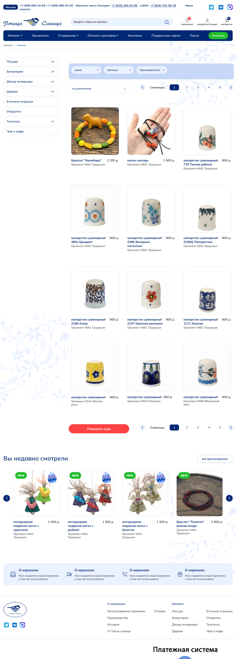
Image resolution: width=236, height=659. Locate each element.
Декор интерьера (30, 81)
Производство (117, 618)
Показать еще (92, 429)
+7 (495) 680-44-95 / (33, 5)
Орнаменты (40, 35)
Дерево (30, 91)
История (113, 624)
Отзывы (159, 611)
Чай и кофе (15, 131)
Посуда (30, 61)
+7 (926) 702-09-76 (163, 5)
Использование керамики (126, 611)
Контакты (135, 35)
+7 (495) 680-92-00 (60, 5)
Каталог (15, 35)
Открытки (14, 111)
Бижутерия (30, 71)
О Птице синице (119, 631)
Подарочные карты (166, 35)
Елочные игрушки (20, 101)
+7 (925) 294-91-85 (124, 5)
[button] (229, 498)
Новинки (218, 35)
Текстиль (30, 121)
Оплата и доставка (103, 35)
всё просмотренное (215, 458)
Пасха (194, 35)
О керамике (68, 35)
